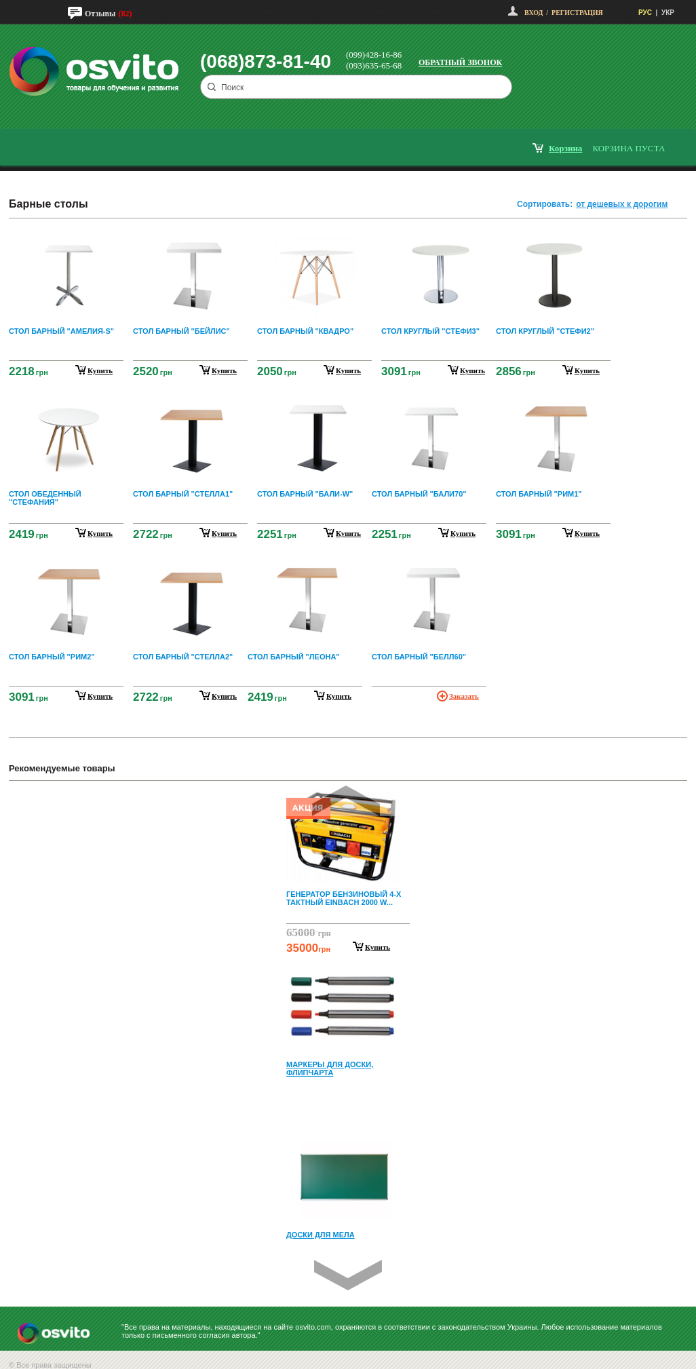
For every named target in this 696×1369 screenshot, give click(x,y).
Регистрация (577, 12)
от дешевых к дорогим (622, 204)
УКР (667, 12)
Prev (346, 801)
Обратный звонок (460, 62)
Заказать (464, 696)
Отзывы (100, 13)
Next (348, 1275)
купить (100, 370)
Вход (533, 12)
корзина (565, 148)
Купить (377, 947)
